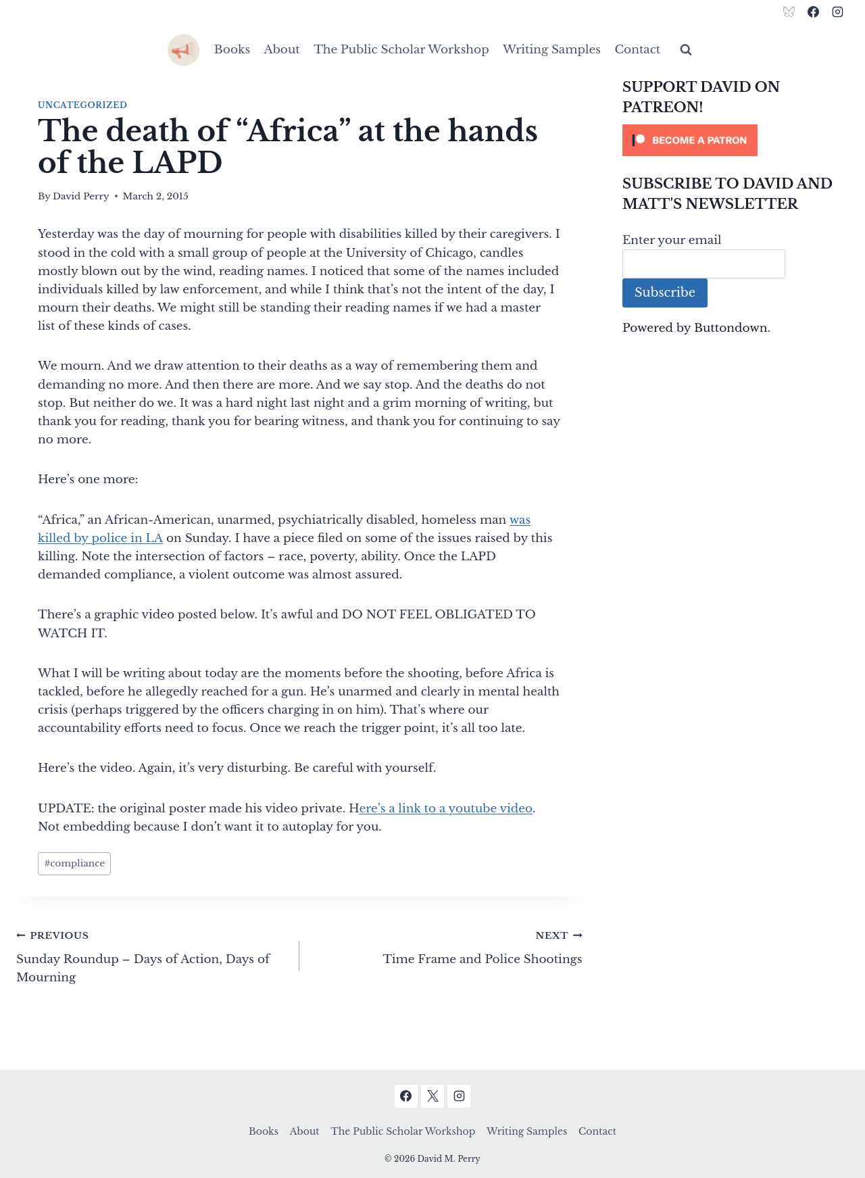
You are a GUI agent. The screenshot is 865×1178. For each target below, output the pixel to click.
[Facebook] (812, 11)
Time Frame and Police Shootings (447, 946)
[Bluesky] (789, 11)
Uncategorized (82, 105)
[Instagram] (837, 11)
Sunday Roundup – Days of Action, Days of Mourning (152, 955)
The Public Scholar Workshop (401, 50)
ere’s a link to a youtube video (446, 809)
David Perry (81, 196)
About (282, 50)
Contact (637, 50)
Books (232, 50)
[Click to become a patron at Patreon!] (735, 140)
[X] (432, 1096)
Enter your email (672, 240)
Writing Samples (552, 50)
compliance (74, 863)
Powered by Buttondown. (696, 328)
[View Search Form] (686, 50)
